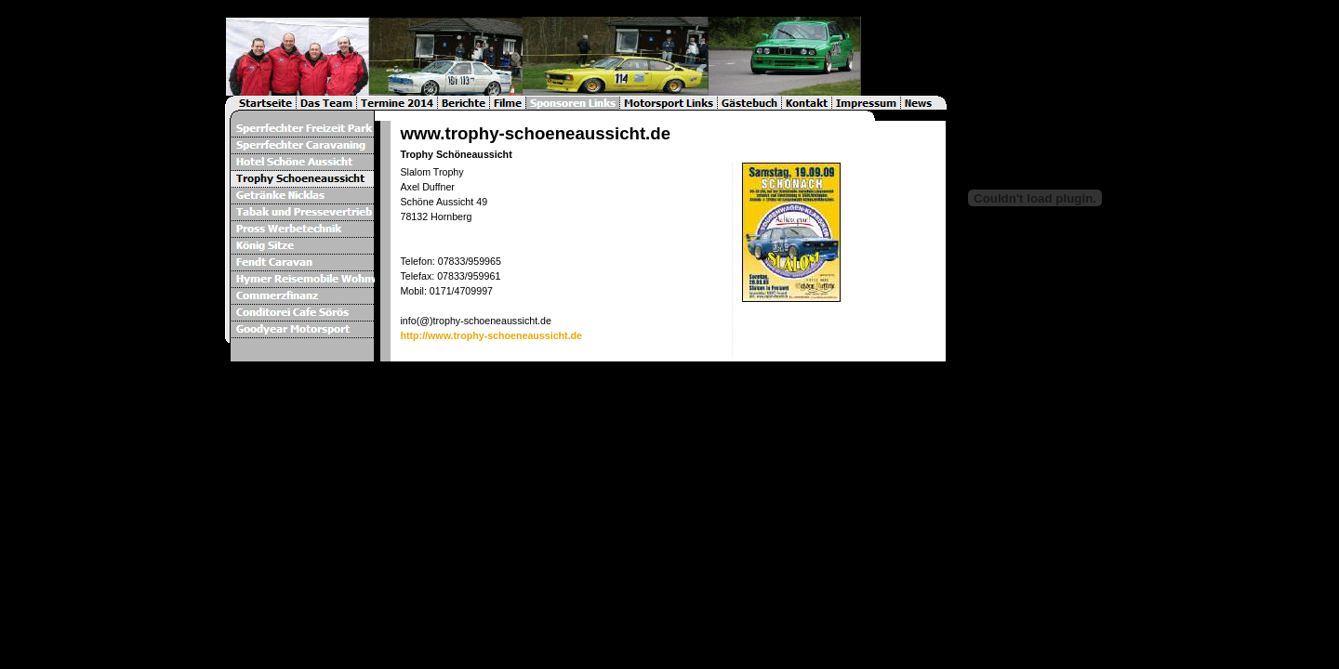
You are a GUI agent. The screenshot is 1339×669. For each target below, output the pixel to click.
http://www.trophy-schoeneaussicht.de (491, 335)
